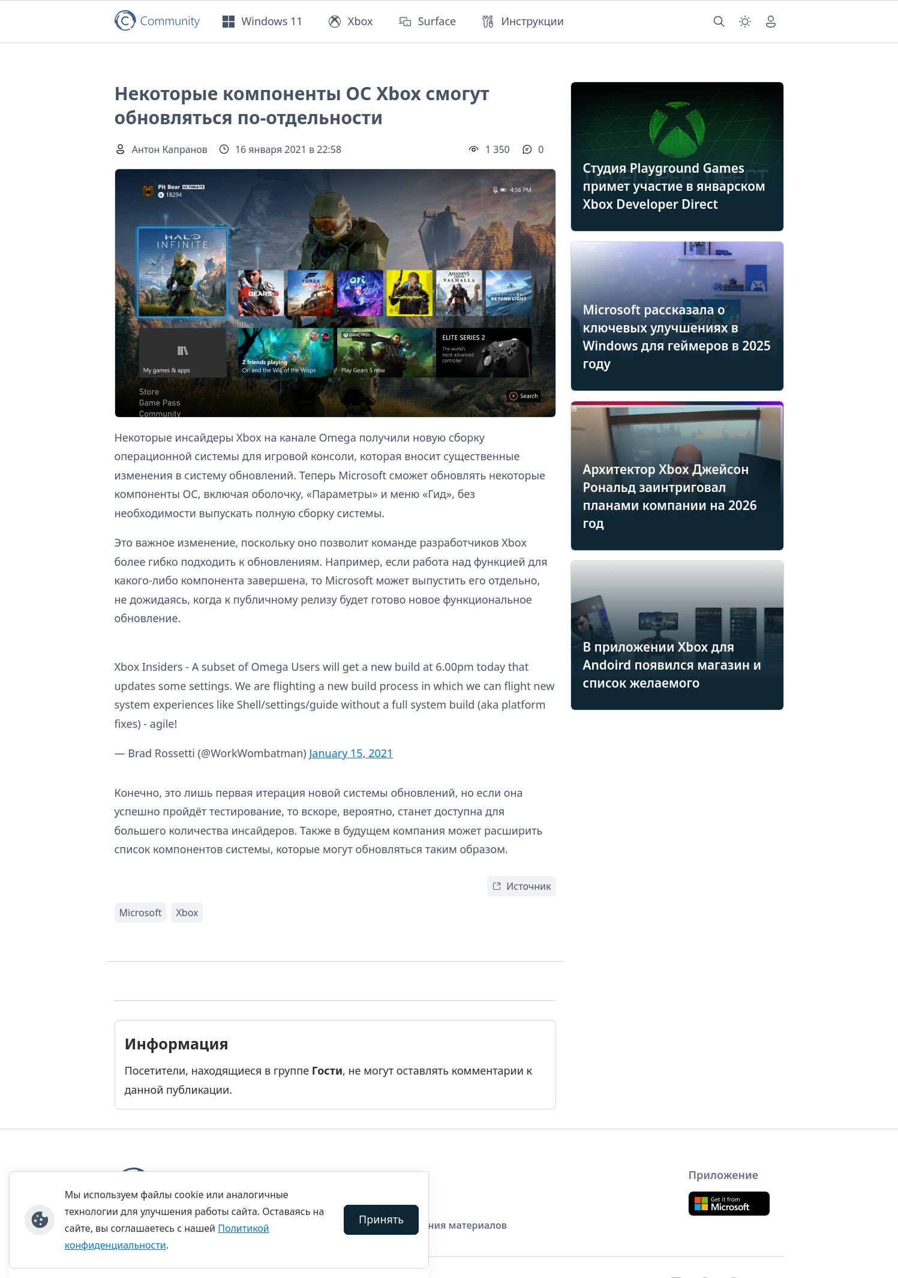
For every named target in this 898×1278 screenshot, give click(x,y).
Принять (381, 1219)
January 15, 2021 (351, 753)
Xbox (187, 912)
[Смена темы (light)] (745, 21)
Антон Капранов (170, 149)
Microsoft (140, 912)
